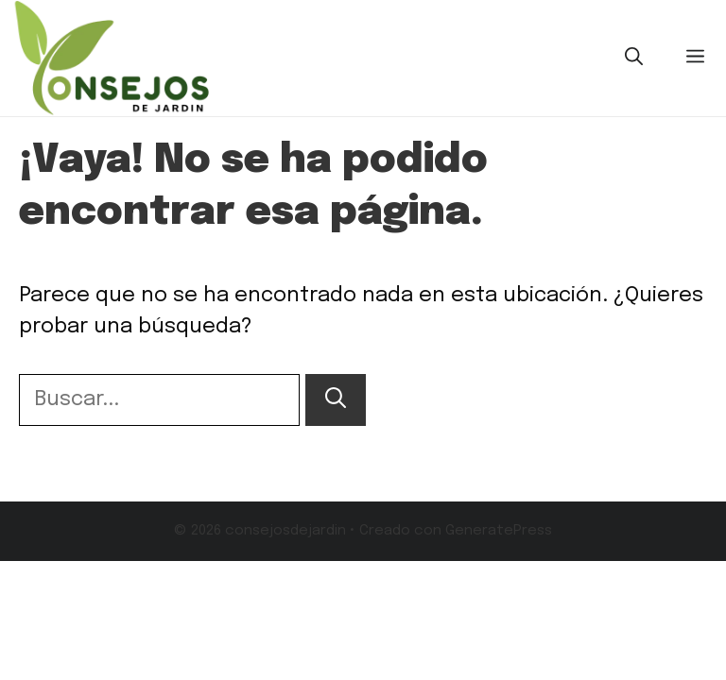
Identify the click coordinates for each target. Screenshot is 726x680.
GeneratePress (498, 530)
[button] (634, 58)
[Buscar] (335, 400)
